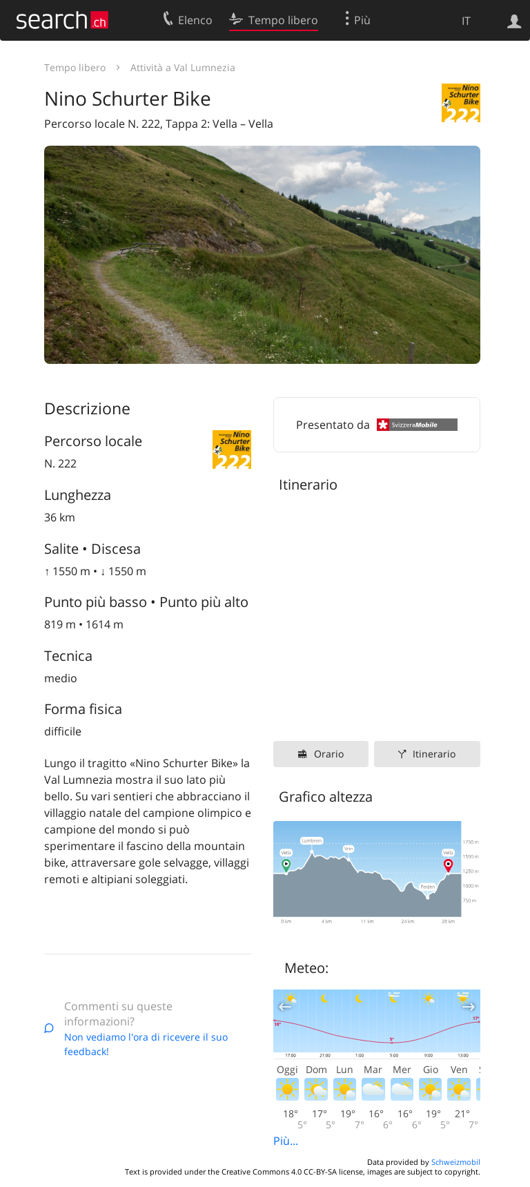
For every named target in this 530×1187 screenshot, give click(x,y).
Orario (329, 753)
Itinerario (434, 753)
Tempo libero (75, 67)
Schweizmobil (455, 1162)
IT (466, 20)
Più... (285, 1140)
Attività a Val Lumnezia (182, 67)
